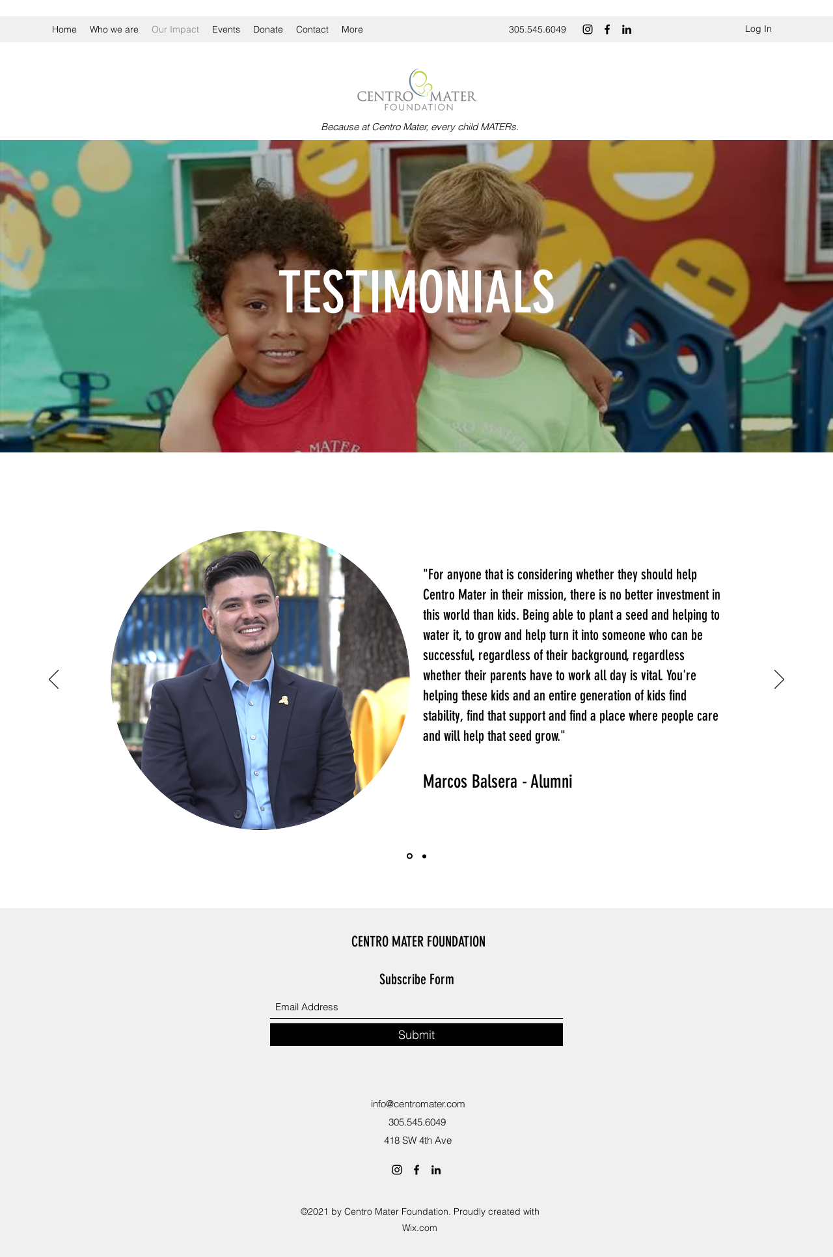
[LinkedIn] (626, 29)
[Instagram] (587, 29)
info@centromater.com (418, 1104)
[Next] (779, 680)
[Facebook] (607, 29)
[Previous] (54, 680)
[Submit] (416, 1034)
